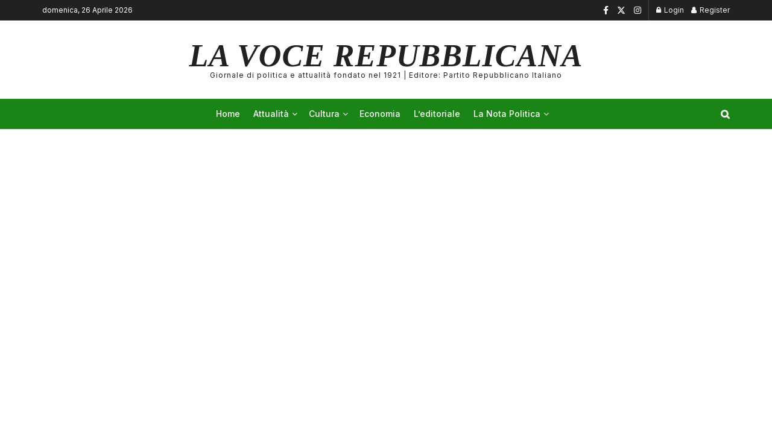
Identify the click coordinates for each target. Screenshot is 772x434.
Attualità (271, 113)
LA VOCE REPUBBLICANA (386, 59)
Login (670, 9)
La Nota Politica (506, 113)
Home (228, 113)
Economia (379, 113)
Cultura (324, 113)
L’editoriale (437, 113)
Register (710, 9)
